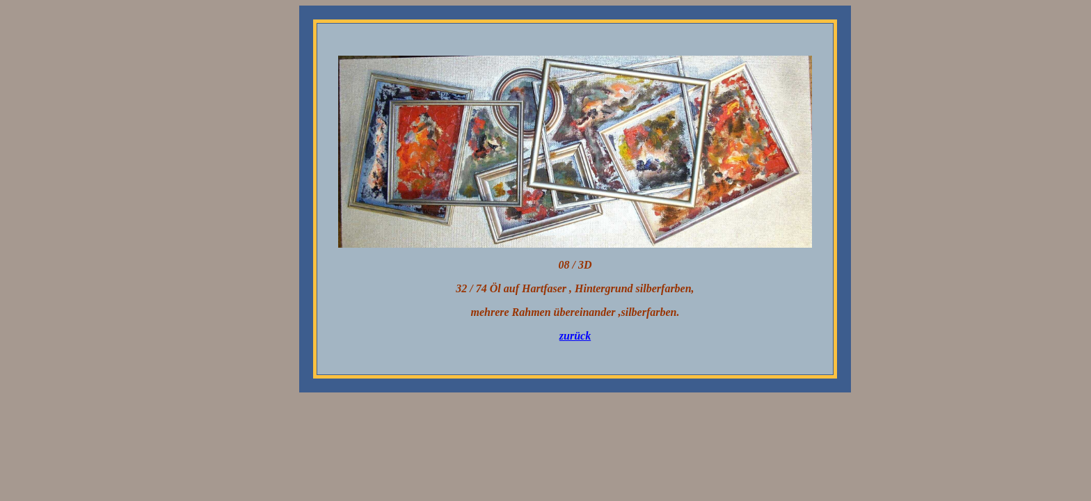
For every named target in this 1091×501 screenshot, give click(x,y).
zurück (575, 336)
